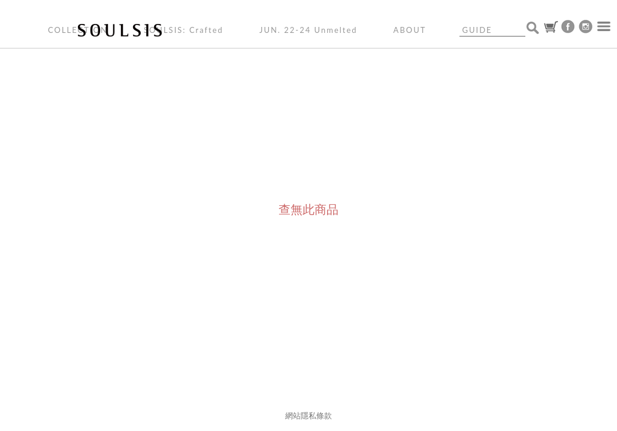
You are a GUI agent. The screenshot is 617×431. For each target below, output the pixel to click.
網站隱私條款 (308, 415)
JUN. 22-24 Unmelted (308, 30)
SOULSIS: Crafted (183, 30)
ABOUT (410, 30)
